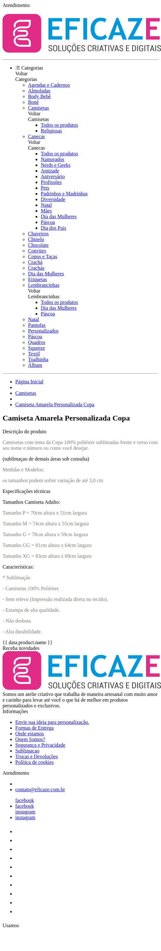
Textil (34, 353)
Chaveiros (38, 233)
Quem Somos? (30, 739)
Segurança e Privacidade (40, 745)
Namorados (52, 159)
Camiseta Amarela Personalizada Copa (54, 404)
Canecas (36, 136)
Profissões (51, 182)
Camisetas (38, 108)
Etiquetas (37, 279)
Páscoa (48, 222)
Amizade (50, 170)
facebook (24, 800)
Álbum (35, 365)
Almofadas (39, 90)
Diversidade (53, 199)
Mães (46, 210)
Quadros (36, 342)
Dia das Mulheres (59, 216)
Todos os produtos (59, 125)
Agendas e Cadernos (49, 85)
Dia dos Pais (53, 228)
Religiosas (51, 130)
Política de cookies (34, 762)
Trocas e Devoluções (36, 756)
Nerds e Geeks (55, 165)
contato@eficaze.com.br (40, 789)
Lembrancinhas (44, 285)
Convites (37, 250)
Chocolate (38, 245)
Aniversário (53, 176)
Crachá (35, 262)
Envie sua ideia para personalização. (52, 722)
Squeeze (36, 348)
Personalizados (43, 331)
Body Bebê (39, 96)
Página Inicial (29, 381)
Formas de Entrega (34, 728)
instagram (25, 811)
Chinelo (36, 239)
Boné (33, 102)
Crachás (36, 268)
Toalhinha (38, 359)
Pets (45, 188)
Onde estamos (29, 733)
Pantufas (37, 325)
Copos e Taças (42, 256)
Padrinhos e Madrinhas (64, 193)
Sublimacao (27, 750)
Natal (46, 205)
